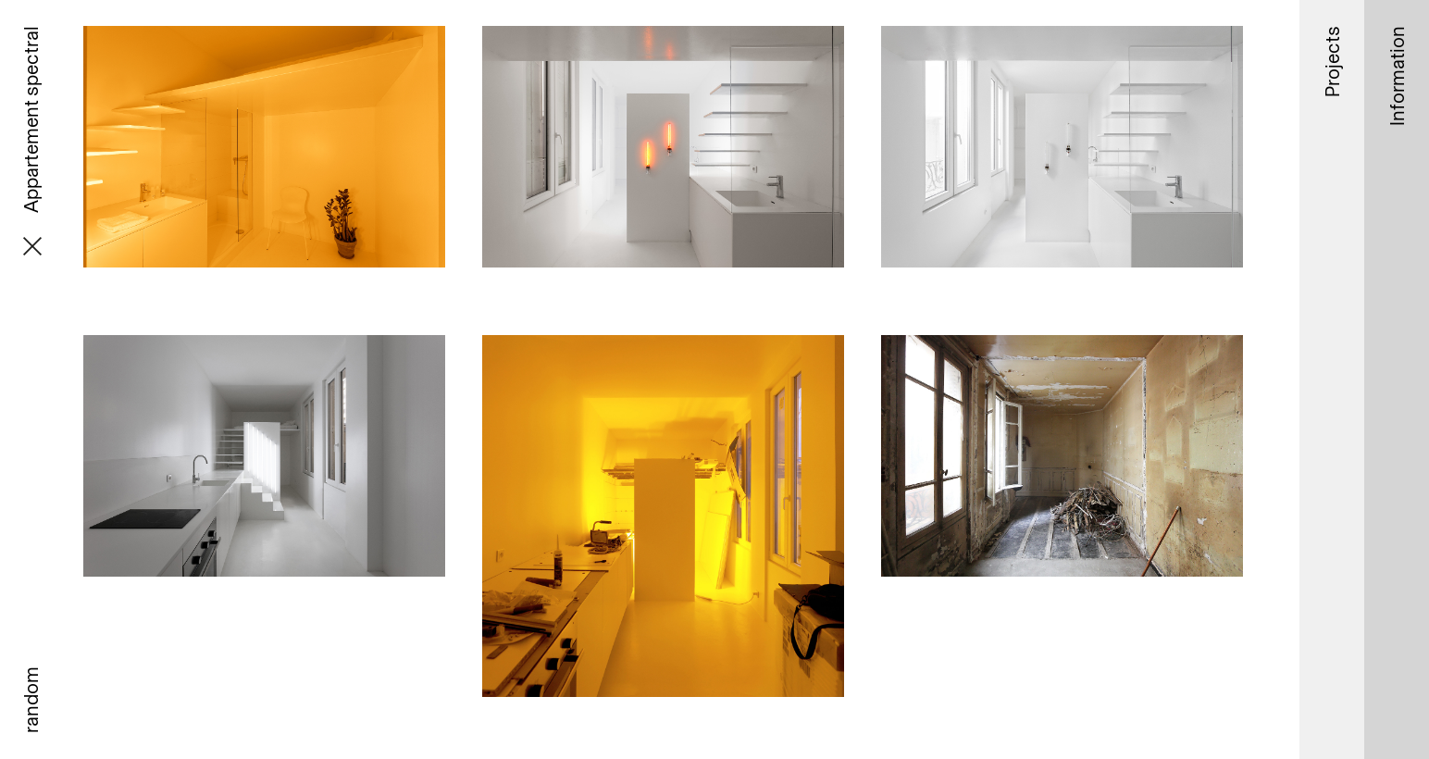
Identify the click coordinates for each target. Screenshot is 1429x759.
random (30, 699)
